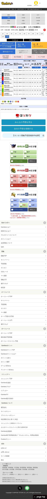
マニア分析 (41, 57)
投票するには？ (6, 231)
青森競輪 (4, 467)
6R (24, 33)
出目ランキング (7, 43)
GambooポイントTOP (8, 350)
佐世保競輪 (31, 469)
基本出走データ (8, 51)
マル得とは (15, 40)
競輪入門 (4, 279)
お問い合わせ (5, 452)
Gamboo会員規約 (6, 431)
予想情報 (4, 263)
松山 (8, 23)
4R (16, 33)
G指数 (29, 57)
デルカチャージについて (8, 235)
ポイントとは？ (6, 239)
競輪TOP (4, 256)
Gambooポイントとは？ (8, 354)
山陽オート (35, 474)
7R (29, 33)
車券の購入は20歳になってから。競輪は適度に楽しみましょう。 (15, 479)
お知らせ (4, 448)
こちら (22, 165)
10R (42, 33)
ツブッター (4, 390)
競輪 (13, 9)
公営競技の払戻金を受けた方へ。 (9, 477)
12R (7, 36)
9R (37, 33)
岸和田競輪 (18, 469)
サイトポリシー (6, 411)
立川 (38, 15)
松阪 (23, 20)
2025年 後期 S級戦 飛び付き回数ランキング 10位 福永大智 (15, 109)
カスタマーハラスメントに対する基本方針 (14, 427)
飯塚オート (28, 474)
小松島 (38, 20)
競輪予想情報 (20, 9)
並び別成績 (17, 57)
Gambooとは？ (6, 227)
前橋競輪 (10, 467)
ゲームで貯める (6, 366)
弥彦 (23, 15)
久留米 (23, 23)
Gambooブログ (6, 386)
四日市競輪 (5, 469)
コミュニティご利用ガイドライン (11, 423)
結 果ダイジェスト (38, 45)
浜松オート (21, 474)
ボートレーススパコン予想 (9, 341)
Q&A (2, 247)
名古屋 (38, 17)
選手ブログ (4, 283)
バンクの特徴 (6, 47)
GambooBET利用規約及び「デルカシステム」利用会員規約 (20, 435)
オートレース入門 (6, 320)
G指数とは (32, 40)
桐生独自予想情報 (6, 337)
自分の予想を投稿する (23, 129)
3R (11, 33)
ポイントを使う (6, 358)
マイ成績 (4, 275)
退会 (2, 460)
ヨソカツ (4, 267)
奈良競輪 (11, 469)
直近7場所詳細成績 (5, 56)
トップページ (5, 9)
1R (3, 33)
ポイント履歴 (5, 362)
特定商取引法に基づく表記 (9, 419)
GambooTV (4, 394)
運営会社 (4, 407)
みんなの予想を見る (23, 122)
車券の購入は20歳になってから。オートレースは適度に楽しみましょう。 (17, 481)
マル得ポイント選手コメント (23, 51)
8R (33, 33)
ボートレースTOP (6, 333)
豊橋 (8, 20)
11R (3, 36)
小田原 (23, 17)
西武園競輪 (23, 467)
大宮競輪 (16, 467)
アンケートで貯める (7, 370)
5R (20, 33)
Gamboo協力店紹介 (7, 398)
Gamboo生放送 (6, 382)
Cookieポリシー (6, 439)
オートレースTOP (6, 296)
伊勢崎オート (13, 474)
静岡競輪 (29, 467)
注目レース (4, 271)
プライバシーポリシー (8, 415)
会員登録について (6, 243)
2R (7, 33)
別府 (38, 23)
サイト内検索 (5, 456)
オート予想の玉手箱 (7, 316)
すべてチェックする (17, 161)
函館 (8, 15)
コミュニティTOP (6, 378)
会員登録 (29, 5)
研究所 (3, 287)
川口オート (5, 474)
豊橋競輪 (35, 467)
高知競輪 (24, 469)
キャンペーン (5, 260)
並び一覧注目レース (22, 45)
